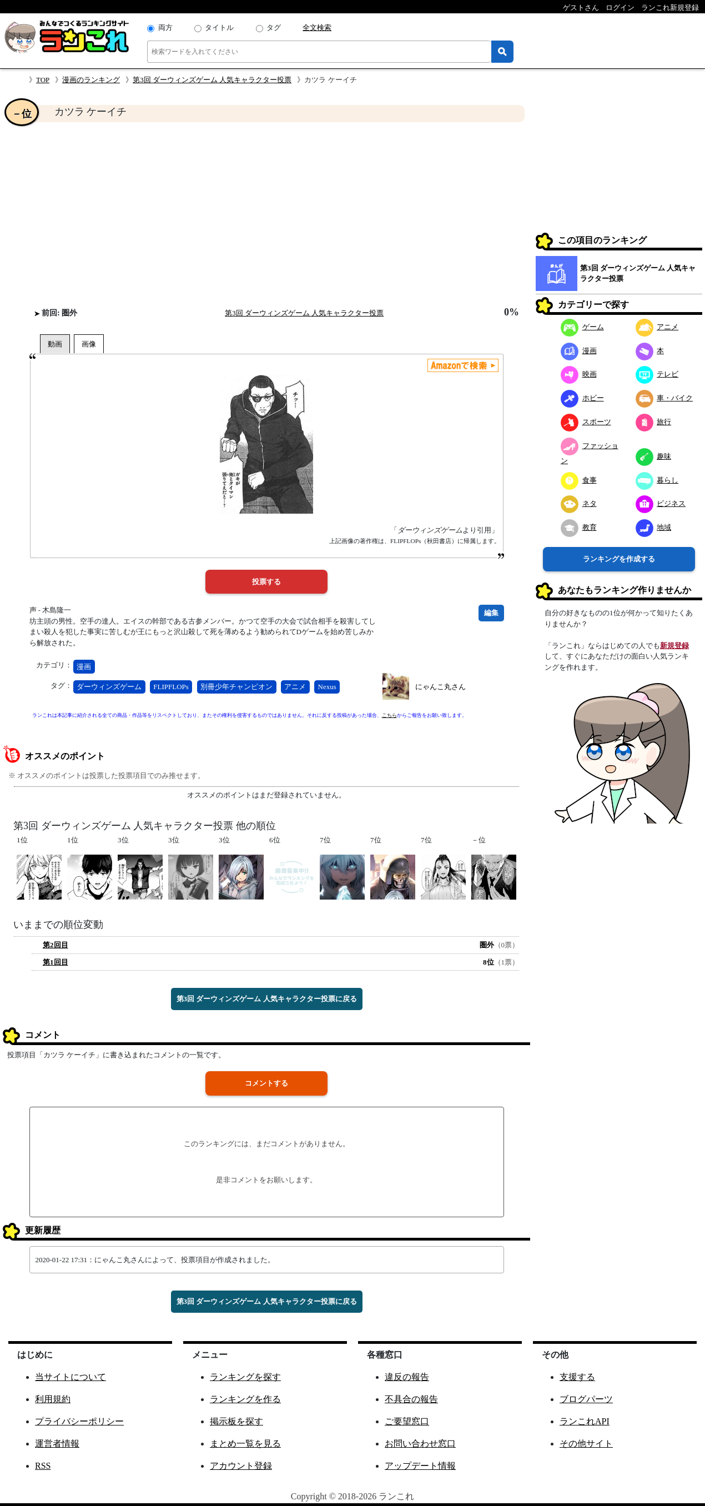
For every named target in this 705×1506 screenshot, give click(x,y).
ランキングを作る (245, 1399)
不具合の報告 (411, 1399)
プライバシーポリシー (79, 1421)
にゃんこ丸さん (440, 686)
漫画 (84, 666)
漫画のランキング (91, 80)
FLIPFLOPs (171, 686)
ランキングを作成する (619, 559)
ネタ (579, 503)
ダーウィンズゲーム (109, 686)
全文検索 (317, 27)
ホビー (582, 398)
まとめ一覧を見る (245, 1443)
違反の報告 (407, 1377)
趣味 (654, 456)
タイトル (219, 27)
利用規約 (52, 1399)
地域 (654, 527)
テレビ (657, 374)
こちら (389, 715)
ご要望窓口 (407, 1421)
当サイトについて (70, 1377)
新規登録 (674, 645)
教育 (579, 527)
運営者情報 (57, 1443)
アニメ (295, 686)
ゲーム (582, 327)
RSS (43, 1465)
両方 (165, 27)
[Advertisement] (266, 214)
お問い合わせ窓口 (420, 1443)
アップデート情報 (420, 1465)
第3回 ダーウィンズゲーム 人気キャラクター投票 (212, 80)
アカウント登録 (241, 1465)
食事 (579, 480)
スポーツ (586, 422)
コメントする (266, 1083)
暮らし (657, 480)
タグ (273, 27)
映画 (579, 374)
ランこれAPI (585, 1421)
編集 (491, 613)
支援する (577, 1377)
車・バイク (664, 398)
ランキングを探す (245, 1377)
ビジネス (661, 503)
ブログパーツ (586, 1399)
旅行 (654, 422)
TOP (42, 80)
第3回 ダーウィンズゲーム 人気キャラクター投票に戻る (267, 999)
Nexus (327, 686)
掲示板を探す (236, 1421)
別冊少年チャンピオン (236, 686)
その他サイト (586, 1443)
